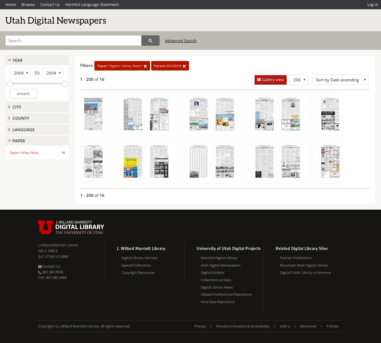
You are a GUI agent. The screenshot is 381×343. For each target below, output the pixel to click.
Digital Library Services (139, 257)
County (21, 118)
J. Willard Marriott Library (58, 245)
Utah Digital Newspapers (220, 265)
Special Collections (136, 265)
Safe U (285, 326)
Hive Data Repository (218, 301)
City (17, 107)
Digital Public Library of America (305, 272)
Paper (19, 140)
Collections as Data (216, 279)
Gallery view (272, 79)
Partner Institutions (296, 257)
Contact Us (50, 4)
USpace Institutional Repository (226, 294)
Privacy (200, 326)
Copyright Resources (138, 272)
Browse (28, 4)
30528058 (170, 66)
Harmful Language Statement (92, 4)
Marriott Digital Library (219, 257)
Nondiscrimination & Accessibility (243, 326)
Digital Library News (217, 287)
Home (10, 4)
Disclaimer (308, 326)
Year (18, 60)
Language (24, 129)
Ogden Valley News (24, 152)
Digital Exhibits (212, 272)
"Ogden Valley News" (122, 66)
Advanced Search (181, 40)
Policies (333, 326)
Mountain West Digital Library (304, 265)
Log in (372, 4)
